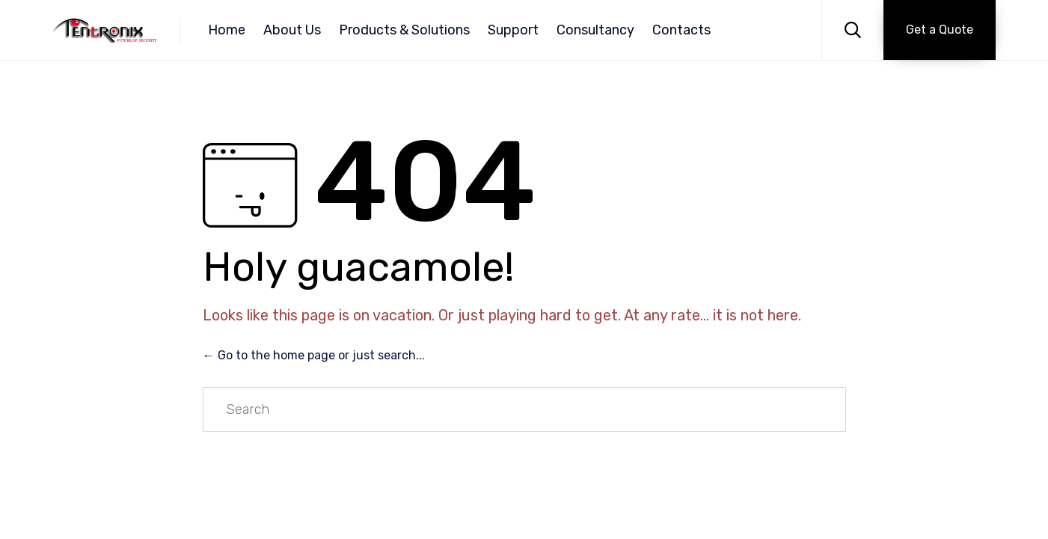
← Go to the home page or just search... (314, 355)
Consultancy (595, 30)
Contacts (681, 30)
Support (513, 30)
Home (226, 30)
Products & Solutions (404, 30)
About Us (292, 30)
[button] (939, 30)
